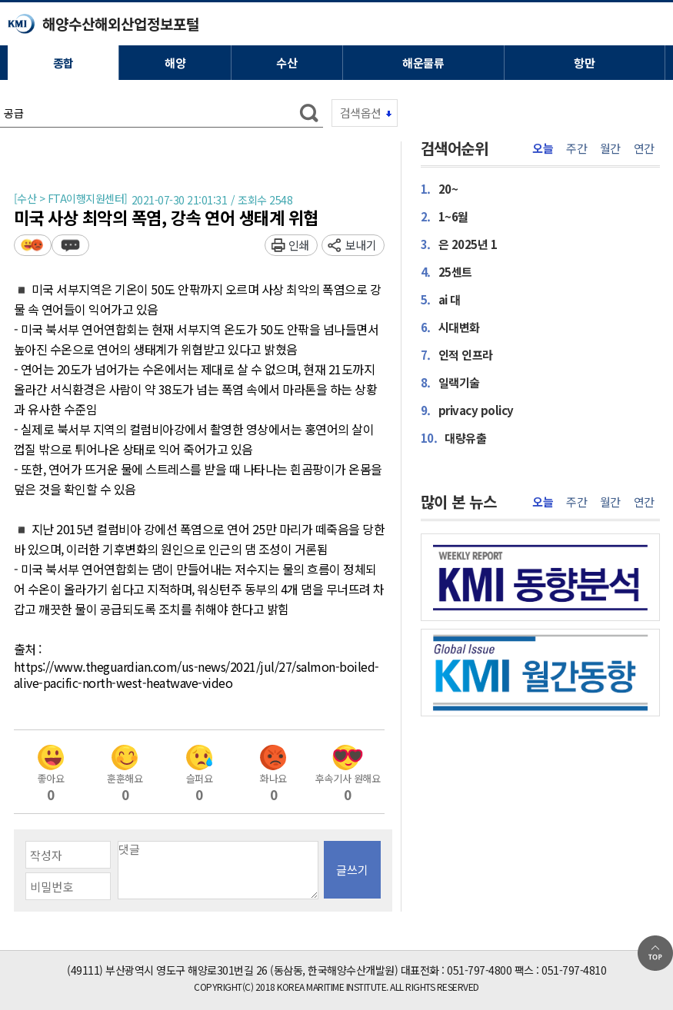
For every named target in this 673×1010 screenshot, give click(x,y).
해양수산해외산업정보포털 (120, 23)
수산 (286, 63)
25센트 (446, 271)
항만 (584, 63)
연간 (644, 148)
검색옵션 (360, 113)
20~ (439, 188)
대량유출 (454, 437)
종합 (63, 63)
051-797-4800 (479, 970)
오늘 (542, 148)
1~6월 (444, 216)
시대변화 (450, 326)
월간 (610, 148)
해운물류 (423, 63)
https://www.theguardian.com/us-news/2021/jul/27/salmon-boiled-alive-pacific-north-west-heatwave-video (196, 675)
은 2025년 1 (459, 243)
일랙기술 (450, 382)
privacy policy (467, 409)
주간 (576, 148)
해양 (175, 63)
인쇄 (298, 245)
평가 (32, 245)
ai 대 (441, 299)
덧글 (70, 245)
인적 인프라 (457, 354)
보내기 (361, 245)
